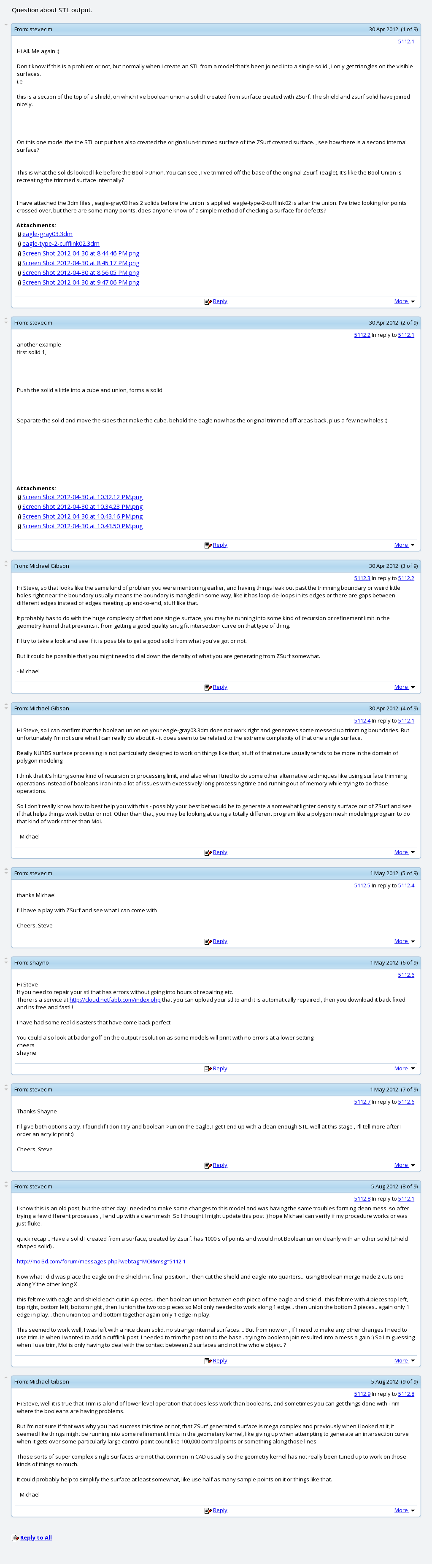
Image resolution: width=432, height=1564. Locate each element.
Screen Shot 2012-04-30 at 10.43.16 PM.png (82, 516)
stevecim (41, 29)
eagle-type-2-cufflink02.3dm (61, 243)
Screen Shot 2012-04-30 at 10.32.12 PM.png (82, 497)
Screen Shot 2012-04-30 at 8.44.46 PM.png (81, 253)
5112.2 (362, 335)
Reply (220, 301)
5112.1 (406, 41)
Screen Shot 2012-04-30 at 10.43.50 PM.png (82, 526)
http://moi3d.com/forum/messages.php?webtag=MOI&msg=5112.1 (101, 1261)
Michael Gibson (49, 566)
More (405, 301)
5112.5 (362, 885)
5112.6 (406, 974)
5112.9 (362, 1393)
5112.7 (362, 1101)
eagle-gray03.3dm (47, 234)
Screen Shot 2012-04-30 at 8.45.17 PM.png (81, 263)
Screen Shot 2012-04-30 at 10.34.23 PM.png (82, 507)
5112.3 (362, 578)
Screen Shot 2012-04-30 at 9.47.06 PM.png (81, 282)
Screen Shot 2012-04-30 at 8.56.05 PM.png (81, 273)
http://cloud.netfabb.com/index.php (115, 999)
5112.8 (362, 1198)
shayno (39, 962)
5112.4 (362, 720)
